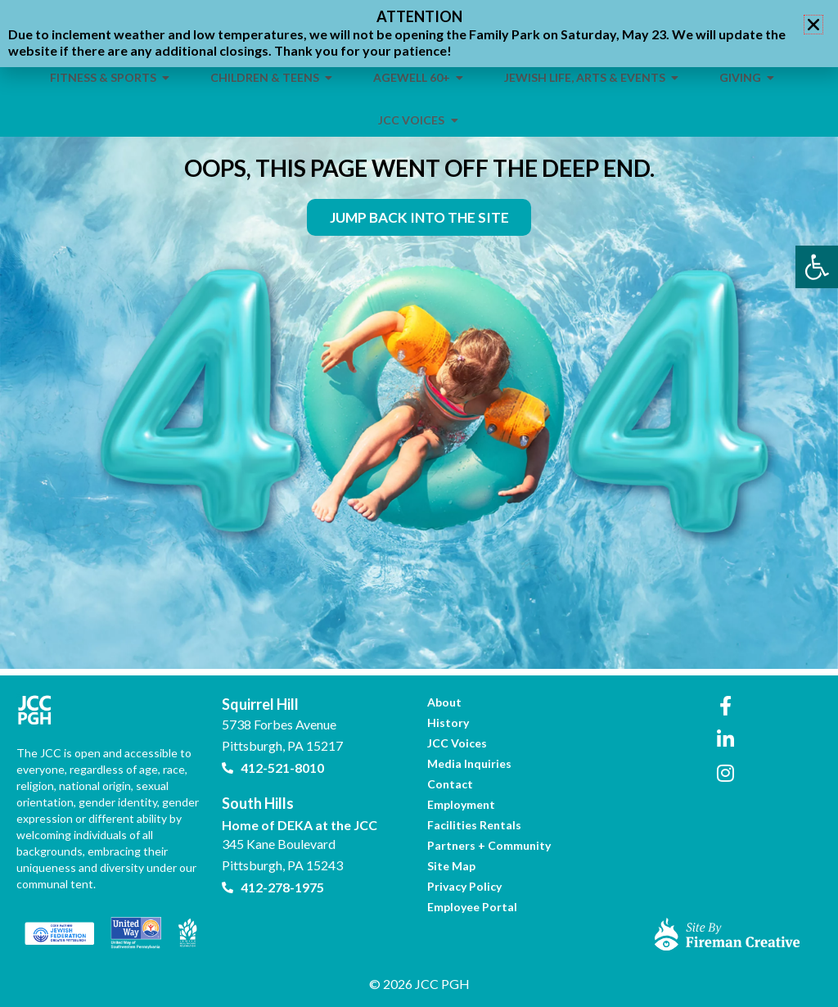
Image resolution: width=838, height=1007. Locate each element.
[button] (813, 24)
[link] (816, 267)
